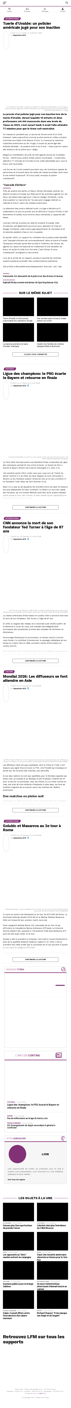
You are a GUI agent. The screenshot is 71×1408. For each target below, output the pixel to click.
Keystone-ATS (19, 35)
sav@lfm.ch (42, 1393)
